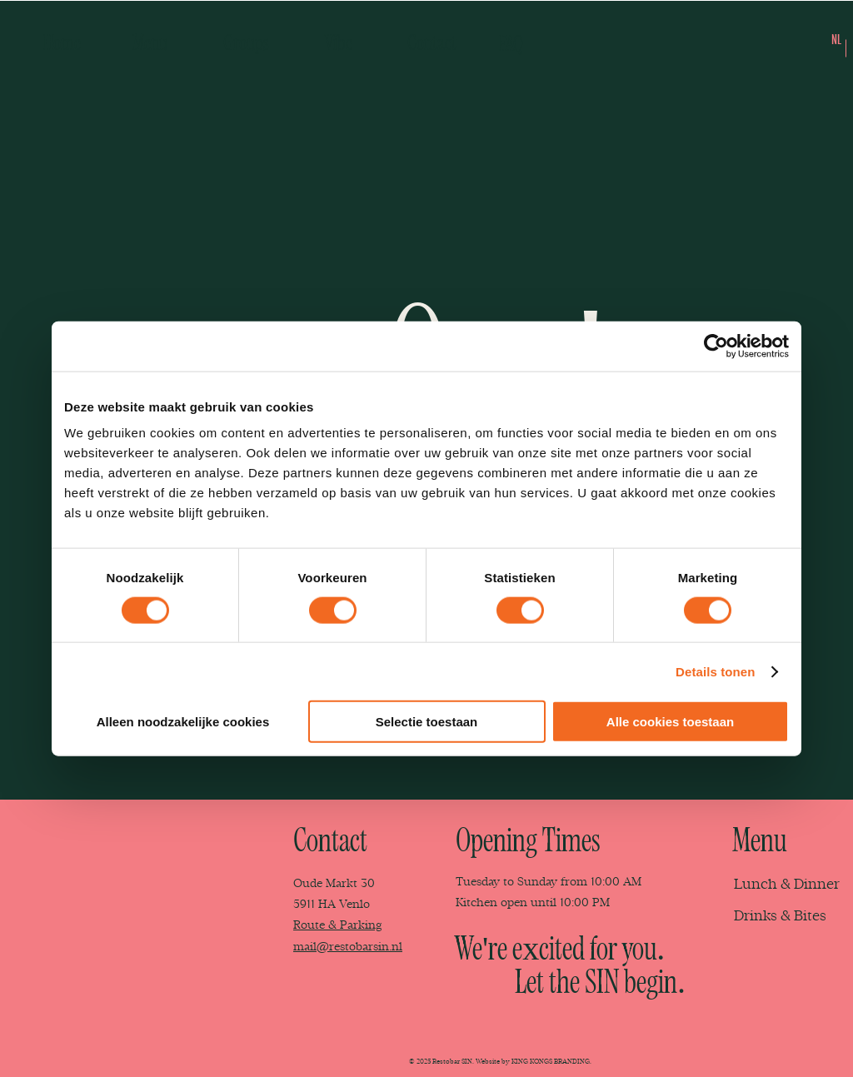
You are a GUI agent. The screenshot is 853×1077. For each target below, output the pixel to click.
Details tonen (715, 671)
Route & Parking (337, 925)
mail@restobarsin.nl (347, 947)
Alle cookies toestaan (670, 722)
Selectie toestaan (427, 722)
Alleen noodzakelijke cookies (183, 722)
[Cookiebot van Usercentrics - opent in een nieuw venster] (716, 345)
